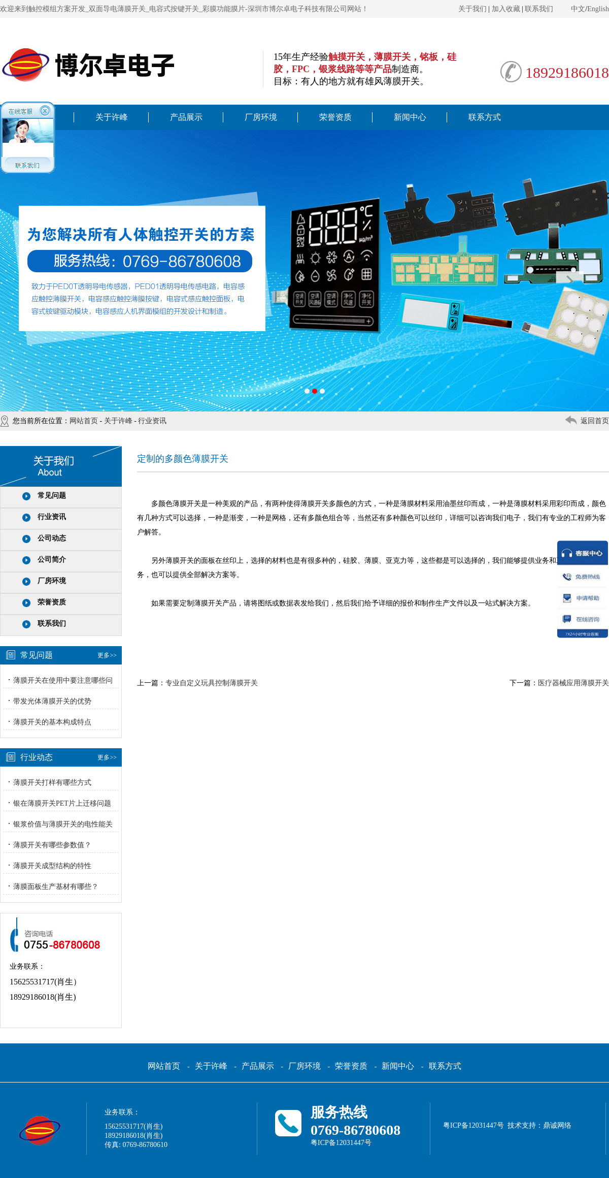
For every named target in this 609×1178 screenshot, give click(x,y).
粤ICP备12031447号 (341, 1143)
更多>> (107, 655)
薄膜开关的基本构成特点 (52, 722)
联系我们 (539, 9)
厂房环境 (261, 117)
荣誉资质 (335, 117)
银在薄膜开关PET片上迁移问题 (62, 803)
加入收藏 (506, 9)
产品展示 (186, 117)
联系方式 (484, 117)
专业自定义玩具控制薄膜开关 (211, 683)
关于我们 (472, 9)
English (598, 9)
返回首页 (595, 421)
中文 (578, 9)
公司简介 (52, 559)
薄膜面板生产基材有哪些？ (55, 886)
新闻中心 (410, 117)
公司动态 (52, 538)
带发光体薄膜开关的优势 (52, 701)
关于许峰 (111, 117)
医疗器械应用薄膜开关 (573, 683)
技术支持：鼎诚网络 (539, 1125)
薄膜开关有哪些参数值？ (52, 845)
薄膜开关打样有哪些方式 (52, 782)
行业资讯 (152, 421)
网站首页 (84, 421)
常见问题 (52, 495)
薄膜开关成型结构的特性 (52, 866)
